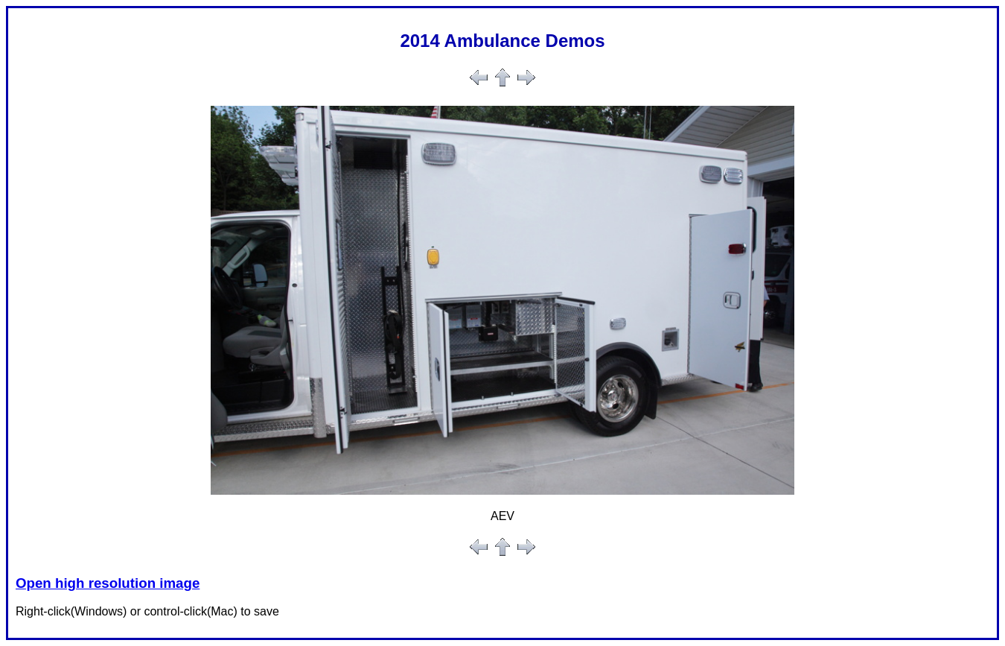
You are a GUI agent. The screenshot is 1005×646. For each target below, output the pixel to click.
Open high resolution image (108, 583)
